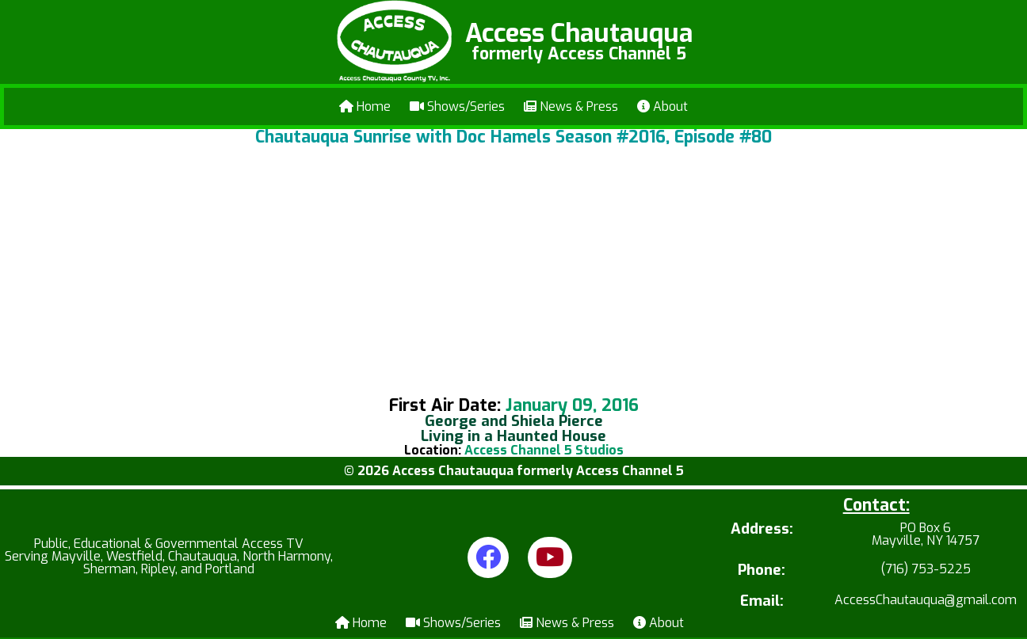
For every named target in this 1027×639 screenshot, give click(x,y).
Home (365, 106)
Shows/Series (457, 106)
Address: (762, 530)
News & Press (571, 106)
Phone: (761, 570)
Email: (762, 601)
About (662, 106)
